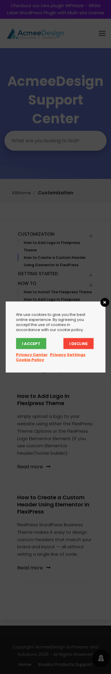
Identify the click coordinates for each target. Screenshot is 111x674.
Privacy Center (32, 355)
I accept (31, 344)
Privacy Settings (68, 355)
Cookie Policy (30, 360)
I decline (78, 344)
